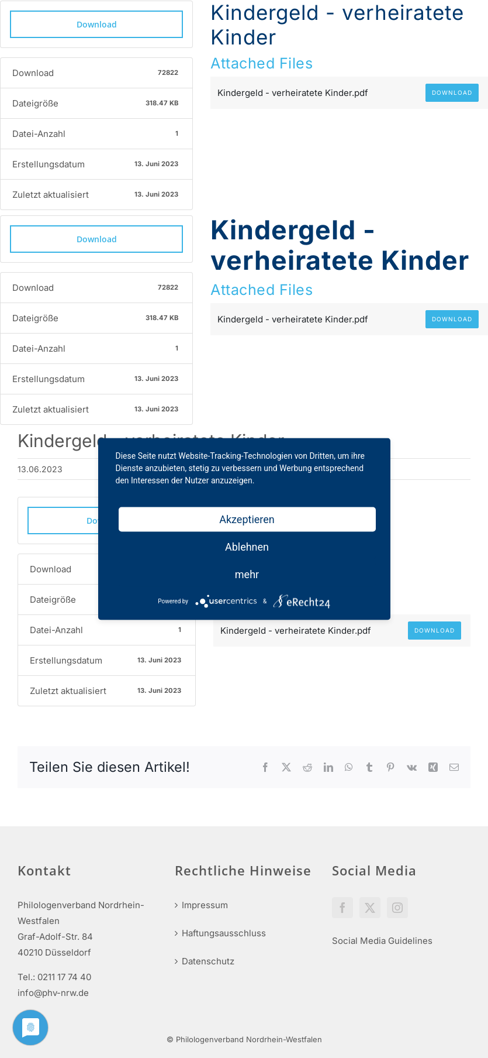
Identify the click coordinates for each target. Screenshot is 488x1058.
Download (97, 24)
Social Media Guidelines (382, 940)
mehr (247, 574)
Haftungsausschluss (224, 933)
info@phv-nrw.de (53, 992)
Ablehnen (247, 547)
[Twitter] (369, 907)
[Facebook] (342, 907)
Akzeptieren (247, 519)
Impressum (205, 905)
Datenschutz (208, 961)
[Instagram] (397, 907)
